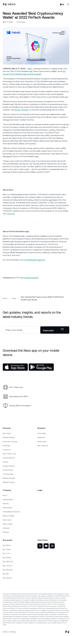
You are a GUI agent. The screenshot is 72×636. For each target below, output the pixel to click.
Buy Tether (7, 549)
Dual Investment (9, 458)
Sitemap (6, 532)
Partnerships (7, 508)
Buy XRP (6, 574)
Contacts (6, 528)
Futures (5, 462)
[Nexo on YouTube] (46, 545)
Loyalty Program (9, 466)
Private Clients (8, 470)
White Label (41, 441)
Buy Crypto (7, 433)
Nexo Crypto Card (9, 454)
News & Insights (8, 516)
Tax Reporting (8, 474)
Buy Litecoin (7, 578)
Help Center (7, 520)
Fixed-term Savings (10, 441)
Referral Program (9, 478)
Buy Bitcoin (7, 545)
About (5, 495)
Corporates (41, 433)
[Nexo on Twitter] (40, 545)
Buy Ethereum (8, 570)
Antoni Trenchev (21, 110)
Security (6, 503)
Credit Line (7, 450)
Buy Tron (6, 553)
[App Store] (15, 367)
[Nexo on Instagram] (52, 545)
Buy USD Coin (8, 561)
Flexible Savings (9, 437)
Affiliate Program (9, 482)
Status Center (8, 524)
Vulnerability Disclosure (11, 512)
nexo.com (11, 214)
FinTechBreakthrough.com (34, 260)
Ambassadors (8, 499)
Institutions (41, 437)
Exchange (6, 445)
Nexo (30, 68)
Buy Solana (7, 557)
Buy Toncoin (7, 566)
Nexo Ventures (42, 445)
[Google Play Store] (41, 367)
